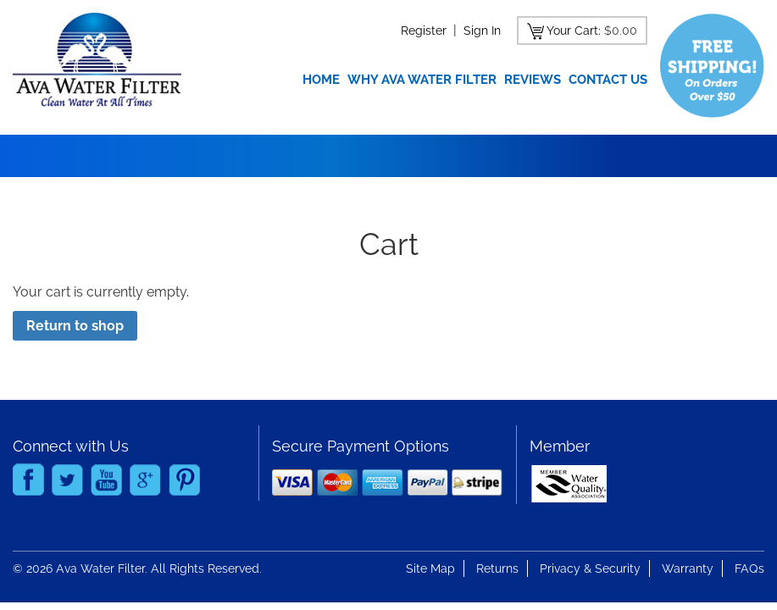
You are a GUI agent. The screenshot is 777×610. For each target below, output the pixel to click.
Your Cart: (574, 30)
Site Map (430, 568)
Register (424, 30)
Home (321, 79)
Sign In (482, 30)
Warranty (687, 568)
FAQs (749, 568)
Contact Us (608, 79)
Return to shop (75, 326)
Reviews (532, 79)
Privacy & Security (590, 568)
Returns (497, 568)
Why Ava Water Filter (422, 79)
